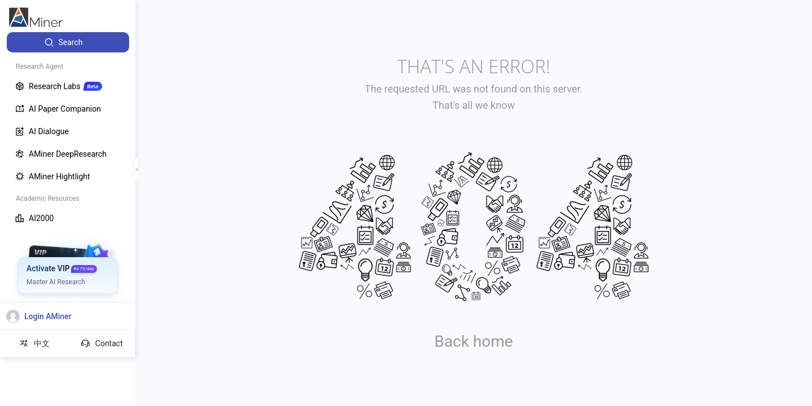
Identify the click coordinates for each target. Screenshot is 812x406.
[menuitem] (68, 42)
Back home (473, 341)
